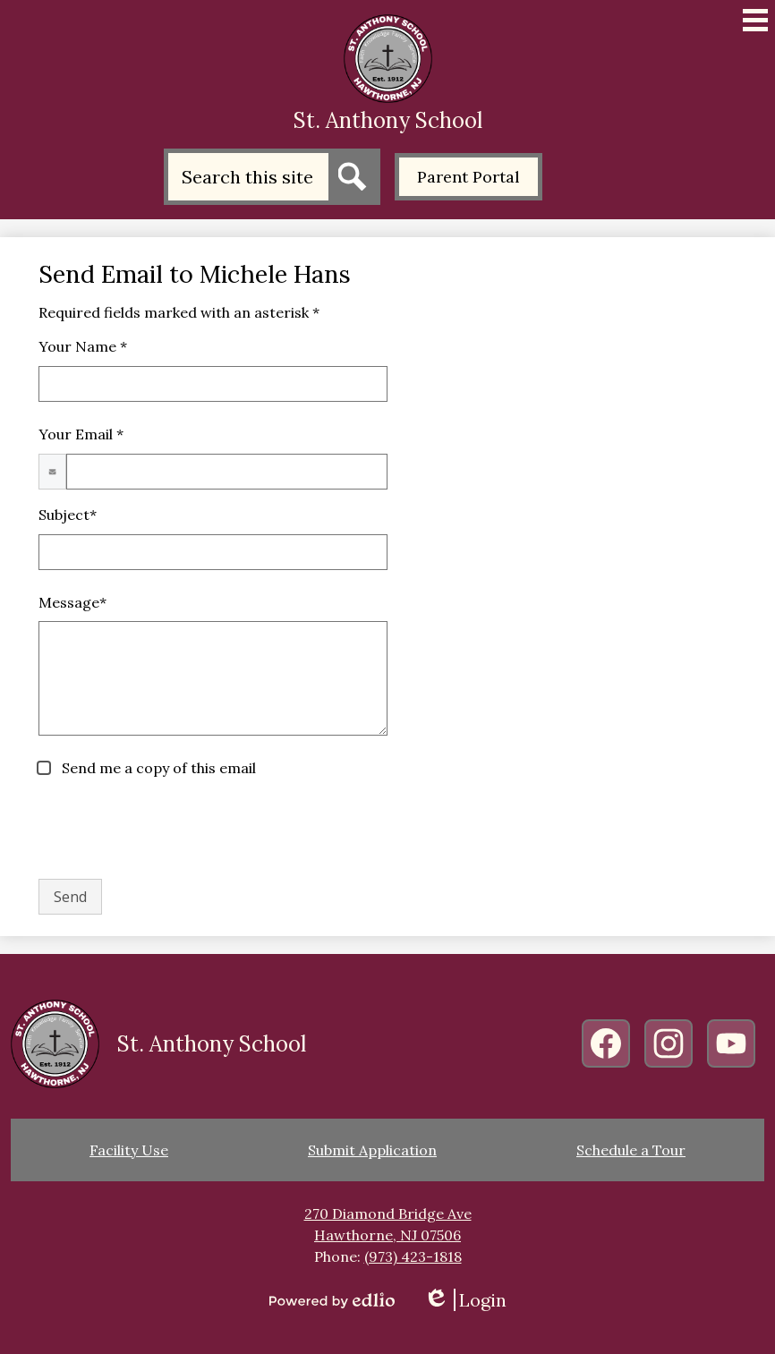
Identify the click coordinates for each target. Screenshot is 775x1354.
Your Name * (82, 346)
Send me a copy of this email (157, 768)
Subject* (67, 515)
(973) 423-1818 (413, 1256)
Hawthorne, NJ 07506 (387, 1235)
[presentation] (174, 829)
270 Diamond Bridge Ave (388, 1213)
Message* (72, 602)
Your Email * (80, 434)
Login (465, 1300)
